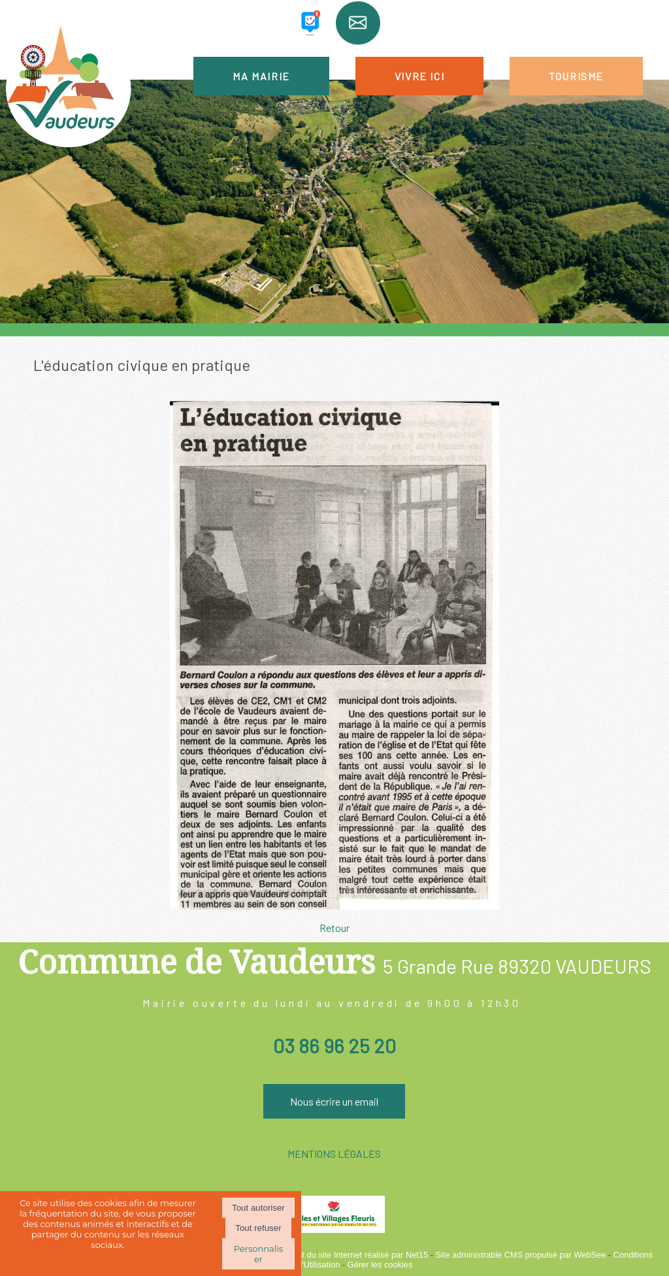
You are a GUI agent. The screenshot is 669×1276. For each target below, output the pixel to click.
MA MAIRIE (261, 76)
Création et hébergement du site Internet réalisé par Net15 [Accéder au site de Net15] (320, 1255)
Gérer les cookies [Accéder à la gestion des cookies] (380, 1264)
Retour (334, 927)
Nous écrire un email (334, 1101)
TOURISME (576, 76)
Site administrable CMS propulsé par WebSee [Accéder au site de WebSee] (520, 1255)
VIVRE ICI (419, 76)
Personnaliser (258, 1253)
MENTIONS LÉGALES (334, 1153)
